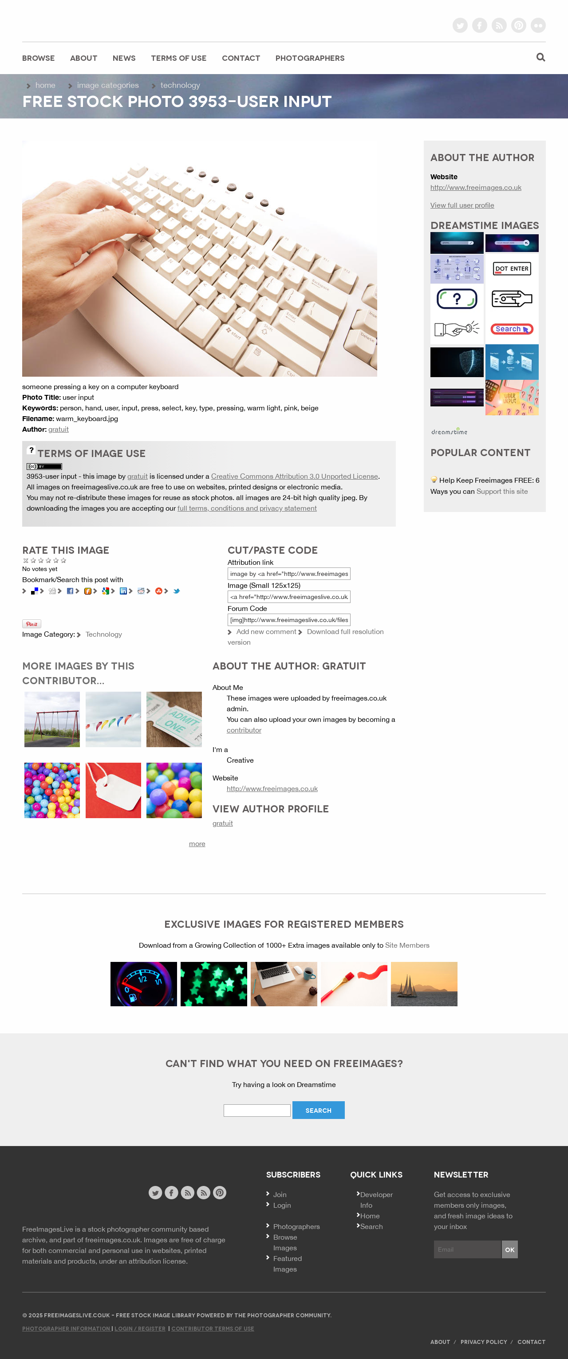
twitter (460, 25)
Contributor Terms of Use (212, 1328)
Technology (180, 85)
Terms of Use (179, 57)
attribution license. (158, 1261)
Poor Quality (33, 560)
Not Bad (41, 560)
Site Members (407, 945)
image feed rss (203, 1192)
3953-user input (52, 476)
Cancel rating (26, 560)
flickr (538, 25)
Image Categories (108, 85)
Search (371, 1226)
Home (45, 85)
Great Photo (56, 560)
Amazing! (63, 560)
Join (280, 1194)
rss (499, 25)
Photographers (310, 57)
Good (48, 560)
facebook (479, 25)
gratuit (58, 429)
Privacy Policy (484, 1341)
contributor (244, 730)
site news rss (187, 1192)
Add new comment (266, 631)
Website (70, 1193)
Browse (38, 57)
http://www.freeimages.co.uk (272, 788)
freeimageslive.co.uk (71, 20)
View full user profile (462, 205)
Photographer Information (66, 1328)
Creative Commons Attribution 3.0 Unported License (294, 476)
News (124, 57)
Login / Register (140, 1328)
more (197, 843)
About (84, 57)
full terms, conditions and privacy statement (247, 508)
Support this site (502, 491)
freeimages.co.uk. (113, 1240)
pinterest (518, 25)
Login (282, 1205)
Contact (241, 57)
